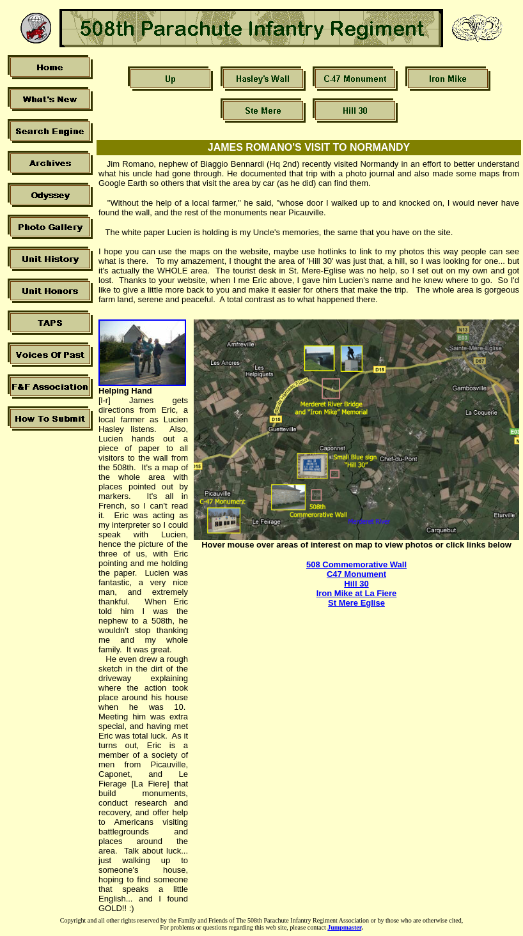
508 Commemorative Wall (356, 564)
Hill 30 (356, 583)
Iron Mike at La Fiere (356, 593)
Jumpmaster (344, 927)
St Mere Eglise (356, 603)
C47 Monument (356, 574)
